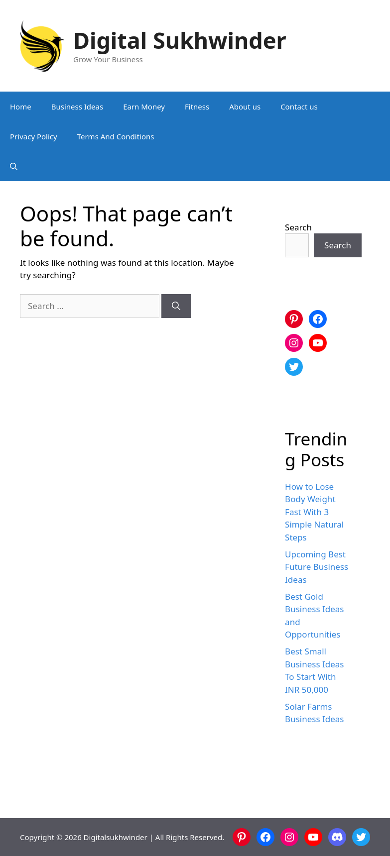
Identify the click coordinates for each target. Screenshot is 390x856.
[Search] (176, 306)
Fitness (197, 106)
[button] (13, 166)
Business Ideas (77, 106)
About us (244, 106)
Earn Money (144, 106)
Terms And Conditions (115, 136)
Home (20, 106)
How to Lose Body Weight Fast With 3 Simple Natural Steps (314, 512)
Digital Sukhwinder (179, 40)
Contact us (299, 106)
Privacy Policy (33, 136)
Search (298, 227)
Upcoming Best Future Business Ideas (316, 566)
